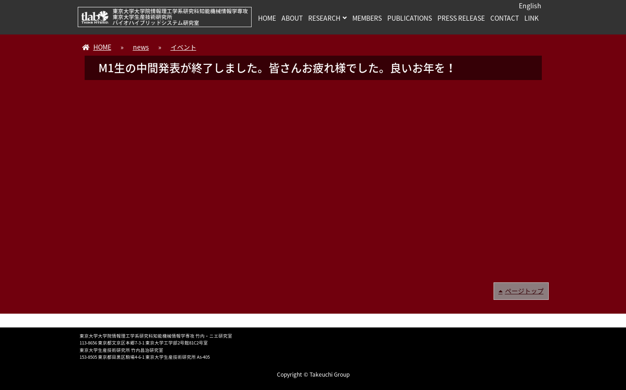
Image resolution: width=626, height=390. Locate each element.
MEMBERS (367, 18)
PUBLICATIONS (409, 18)
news (141, 47)
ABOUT (292, 18)
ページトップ (524, 290)
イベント (183, 47)
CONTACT (504, 18)
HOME (267, 18)
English (530, 5)
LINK (531, 18)
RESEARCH (324, 18)
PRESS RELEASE (461, 18)
